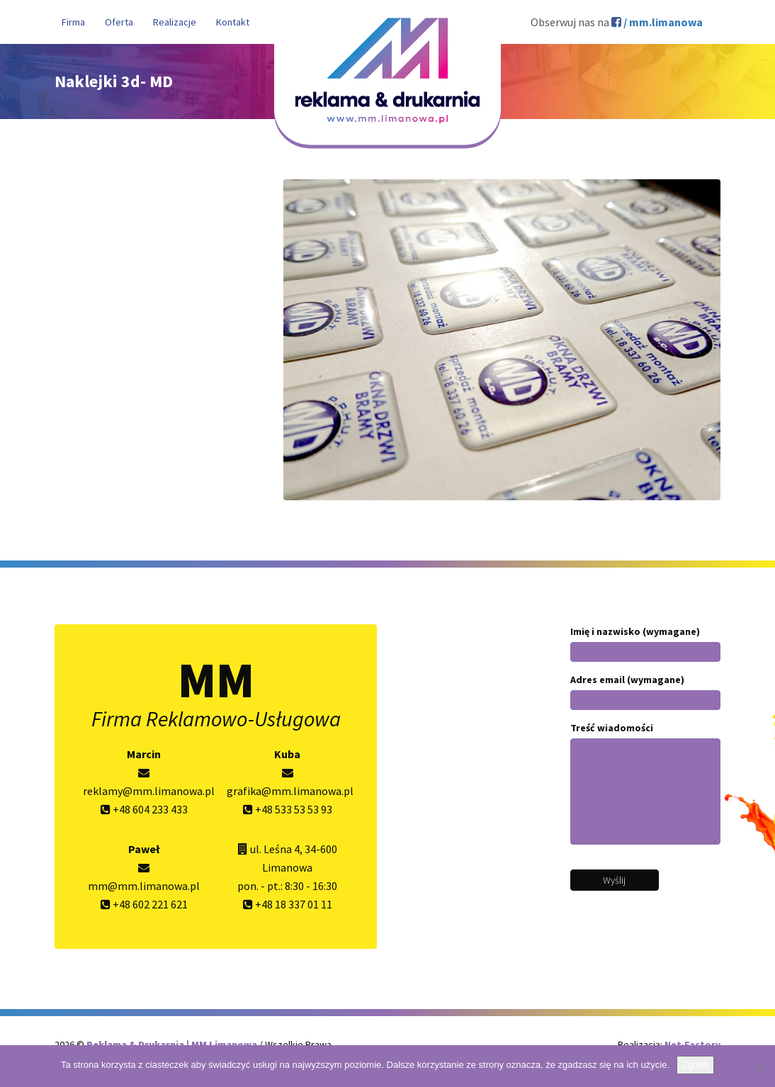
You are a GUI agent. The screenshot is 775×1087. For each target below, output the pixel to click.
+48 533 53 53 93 (287, 809)
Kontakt (232, 22)
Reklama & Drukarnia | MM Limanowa (172, 1044)
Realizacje (174, 22)
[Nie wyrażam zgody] (757, 1066)
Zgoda (695, 1064)
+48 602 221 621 (144, 904)
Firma (73, 22)
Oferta (119, 22)
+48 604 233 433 (144, 809)
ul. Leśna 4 (275, 849)
